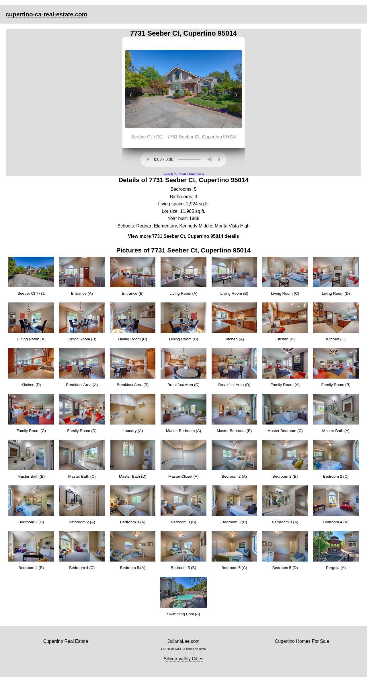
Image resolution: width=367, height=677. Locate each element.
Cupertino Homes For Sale (302, 641)
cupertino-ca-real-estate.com (46, 14)
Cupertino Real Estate (65, 641)
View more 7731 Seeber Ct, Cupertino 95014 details (183, 236)
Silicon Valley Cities (183, 658)
